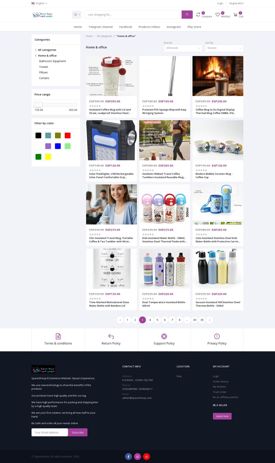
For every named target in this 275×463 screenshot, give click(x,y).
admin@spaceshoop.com (137, 398)
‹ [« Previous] (120, 320)
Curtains (44, 78)
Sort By (209, 42)
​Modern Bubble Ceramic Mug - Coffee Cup (214, 175)
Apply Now (222, 416)
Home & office (46, 55)
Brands (168, 42)
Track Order (220, 392)
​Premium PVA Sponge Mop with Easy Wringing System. (164, 111)
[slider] (39, 104)
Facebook (125, 27)
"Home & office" (126, 36)
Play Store (194, 27)
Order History (221, 381)
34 (194, 320)
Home (78, 27)
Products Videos (149, 27)
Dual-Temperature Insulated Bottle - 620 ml (164, 303)
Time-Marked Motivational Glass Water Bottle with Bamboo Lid (109, 303)
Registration (236, 3)
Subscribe (78, 432)
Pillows (43, 72)
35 (202, 320)
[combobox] (183, 48)
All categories (45, 50)
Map (179, 376)
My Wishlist (219, 386)
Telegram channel (100, 27)
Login (220, 3)
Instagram (174, 27)
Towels (43, 67)
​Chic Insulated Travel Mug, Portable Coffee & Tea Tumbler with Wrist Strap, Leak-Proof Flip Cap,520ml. (111, 239)
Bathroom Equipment (52, 61)
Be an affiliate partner (225, 397)
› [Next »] (209, 320)
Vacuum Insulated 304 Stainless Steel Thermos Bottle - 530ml (218, 303)
